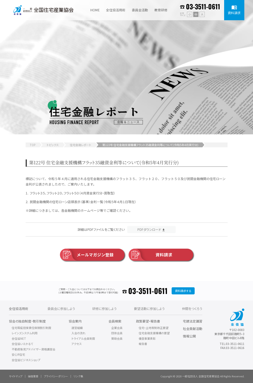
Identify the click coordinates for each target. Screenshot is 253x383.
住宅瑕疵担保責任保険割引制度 (31, 328)
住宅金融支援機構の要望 (154, 333)
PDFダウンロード (149, 229)
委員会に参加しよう (61, 308)
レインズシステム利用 (25, 333)
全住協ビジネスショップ (26, 360)
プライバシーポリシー (56, 376)
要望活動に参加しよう (149, 308)
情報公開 (189, 336)
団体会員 (117, 333)
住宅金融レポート (80, 145)
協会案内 (75, 321)
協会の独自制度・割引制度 (27, 321)
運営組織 (77, 328)
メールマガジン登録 (87, 255)
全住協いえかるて (23, 344)
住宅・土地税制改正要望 (153, 328)
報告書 (143, 344)
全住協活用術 (18, 308)
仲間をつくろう (192, 308)
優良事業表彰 (147, 338)
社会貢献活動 (192, 328)
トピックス (53, 145)
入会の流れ (78, 333)
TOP (33, 145)
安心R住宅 (18, 354)
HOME (95, 9)
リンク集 (78, 376)
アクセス (76, 344)
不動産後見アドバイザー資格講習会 (33, 349)
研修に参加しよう (104, 308)
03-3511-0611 (203, 6)
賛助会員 (117, 338)
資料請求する (183, 291)
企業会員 (117, 328)
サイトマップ (15, 376)
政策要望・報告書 (148, 321)
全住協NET (19, 338)
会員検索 (114, 321)
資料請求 (150, 255)
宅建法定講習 (192, 321)
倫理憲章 (33, 376)
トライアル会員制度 (83, 338)
